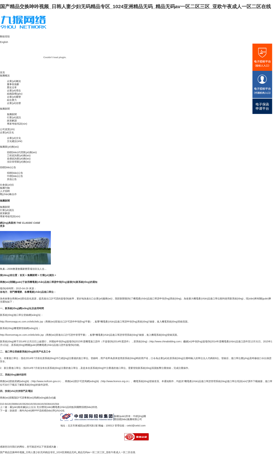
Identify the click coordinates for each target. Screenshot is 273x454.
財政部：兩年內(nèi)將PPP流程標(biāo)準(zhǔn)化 (37, 410)
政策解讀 (12, 120)
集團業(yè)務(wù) (9, 146)
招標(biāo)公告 (8, 167)
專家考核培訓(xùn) (17, 123)
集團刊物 (5, 188)
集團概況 (5, 75)
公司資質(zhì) (7, 129)
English (4, 42)
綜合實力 (12, 100)
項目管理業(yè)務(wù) (18, 161)
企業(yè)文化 (7, 132)
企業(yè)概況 (14, 81)
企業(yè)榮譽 (14, 96)
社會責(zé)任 (7, 184)
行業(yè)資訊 (14, 117)
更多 (2, 226)
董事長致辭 (13, 84)
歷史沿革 (12, 87)
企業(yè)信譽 (14, 103)
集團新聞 (5, 108)
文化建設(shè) (14, 141)
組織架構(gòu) (14, 93)
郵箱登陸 (5, 36)
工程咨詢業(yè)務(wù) (18, 155)
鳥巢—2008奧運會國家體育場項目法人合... (23, 268)
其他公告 (12, 179)
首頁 (2, 72)
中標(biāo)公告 (15, 176)
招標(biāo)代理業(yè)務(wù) (22, 152)
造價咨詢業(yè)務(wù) (18, 158)
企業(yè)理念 (14, 90)
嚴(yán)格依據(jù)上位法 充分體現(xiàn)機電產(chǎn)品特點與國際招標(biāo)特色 (53, 407)
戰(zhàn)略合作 (8, 194)
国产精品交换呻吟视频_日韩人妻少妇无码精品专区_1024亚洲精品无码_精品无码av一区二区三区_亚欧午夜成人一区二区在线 (135, 6)
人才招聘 (5, 191)
